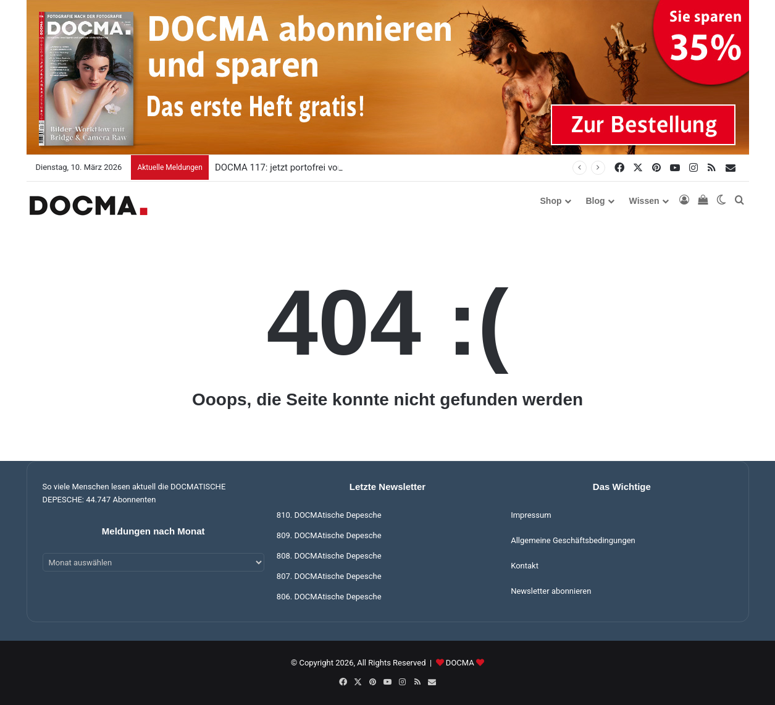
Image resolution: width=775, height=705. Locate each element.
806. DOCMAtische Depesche (329, 596)
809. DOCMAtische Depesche (329, 535)
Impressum (531, 515)
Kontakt (524, 565)
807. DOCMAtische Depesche (329, 576)
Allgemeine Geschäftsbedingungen (573, 540)
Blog (595, 201)
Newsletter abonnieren (551, 591)
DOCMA (460, 662)
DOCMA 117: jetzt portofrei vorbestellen (296, 167)
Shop (551, 201)
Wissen (644, 201)
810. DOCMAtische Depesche (329, 515)
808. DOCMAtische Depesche (329, 555)
